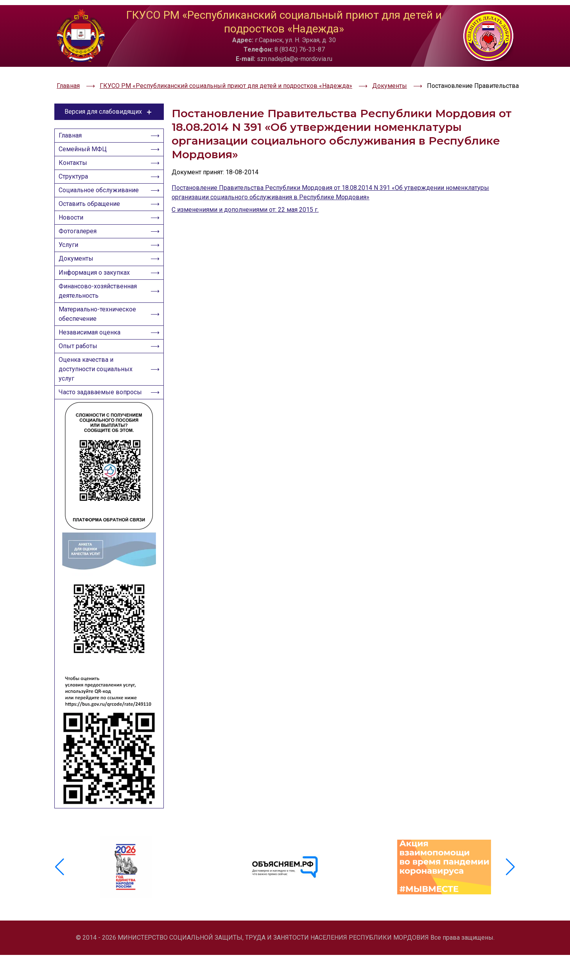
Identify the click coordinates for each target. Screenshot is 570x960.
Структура (75, 165)
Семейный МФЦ (85, 133)
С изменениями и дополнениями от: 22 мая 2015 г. (245, 189)
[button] (510, 881)
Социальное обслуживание (101, 181)
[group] (126, 882)
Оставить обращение (91, 197)
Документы (78, 261)
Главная (72, 117)
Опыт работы (80, 360)
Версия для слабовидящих (109, 92)
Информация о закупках (96, 277)
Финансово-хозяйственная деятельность (100, 298)
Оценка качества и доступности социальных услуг (98, 386)
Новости (73, 213)
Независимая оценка (92, 344)
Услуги (71, 245)
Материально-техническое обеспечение (99, 323)
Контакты (75, 149)
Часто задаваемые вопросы (89, 416)
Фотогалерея (80, 229)
